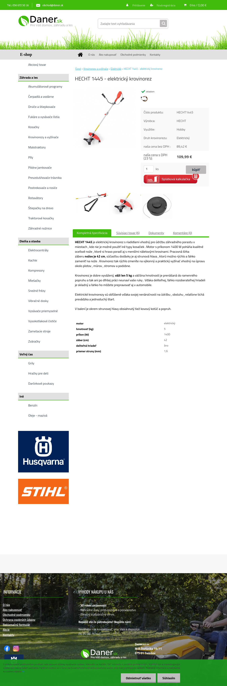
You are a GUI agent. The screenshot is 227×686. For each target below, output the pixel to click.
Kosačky (33, 127)
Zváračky (34, 341)
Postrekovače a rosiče (42, 187)
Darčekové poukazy (41, 383)
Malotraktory (37, 147)
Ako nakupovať (107, 54)
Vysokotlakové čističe (42, 321)
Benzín (32, 405)
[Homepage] (81, 54)
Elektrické (116, 69)
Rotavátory (35, 197)
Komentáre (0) (182, 232)
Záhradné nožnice (40, 228)
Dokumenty (156, 232)
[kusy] (149, 168)
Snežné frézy (37, 290)
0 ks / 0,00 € (198, 5)
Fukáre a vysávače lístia (43, 116)
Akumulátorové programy (45, 86)
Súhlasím (168, 678)
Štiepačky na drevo (40, 208)
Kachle (32, 260)
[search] (163, 23)
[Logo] (45, 24)
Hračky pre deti (38, 373)
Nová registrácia (165, 5)
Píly (30, 157)
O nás (91, 54)
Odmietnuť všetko (138, 678)
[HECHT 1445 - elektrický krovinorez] (104, 89)
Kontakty (155, 54)
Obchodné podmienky (133, 54)
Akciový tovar (37, 64)
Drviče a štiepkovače (41, 106)
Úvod (78, 69)
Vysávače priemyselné (43, 311)
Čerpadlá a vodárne (41, 96)
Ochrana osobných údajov (19, 619)
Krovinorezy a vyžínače (43, 137)
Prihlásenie (139, 5)
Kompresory (36, 270)
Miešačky (34, 280)
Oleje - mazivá (37, 415)
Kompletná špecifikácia (92, 232)
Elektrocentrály (38, 250)
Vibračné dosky (38, 300)
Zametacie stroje (39, 331)
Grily (31, 363)
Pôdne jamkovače (40, 167)
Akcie (6, 629)
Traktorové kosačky (41, 218)
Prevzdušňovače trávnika (45, 177)
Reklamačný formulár (16, 624)
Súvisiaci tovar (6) (128, 232)
